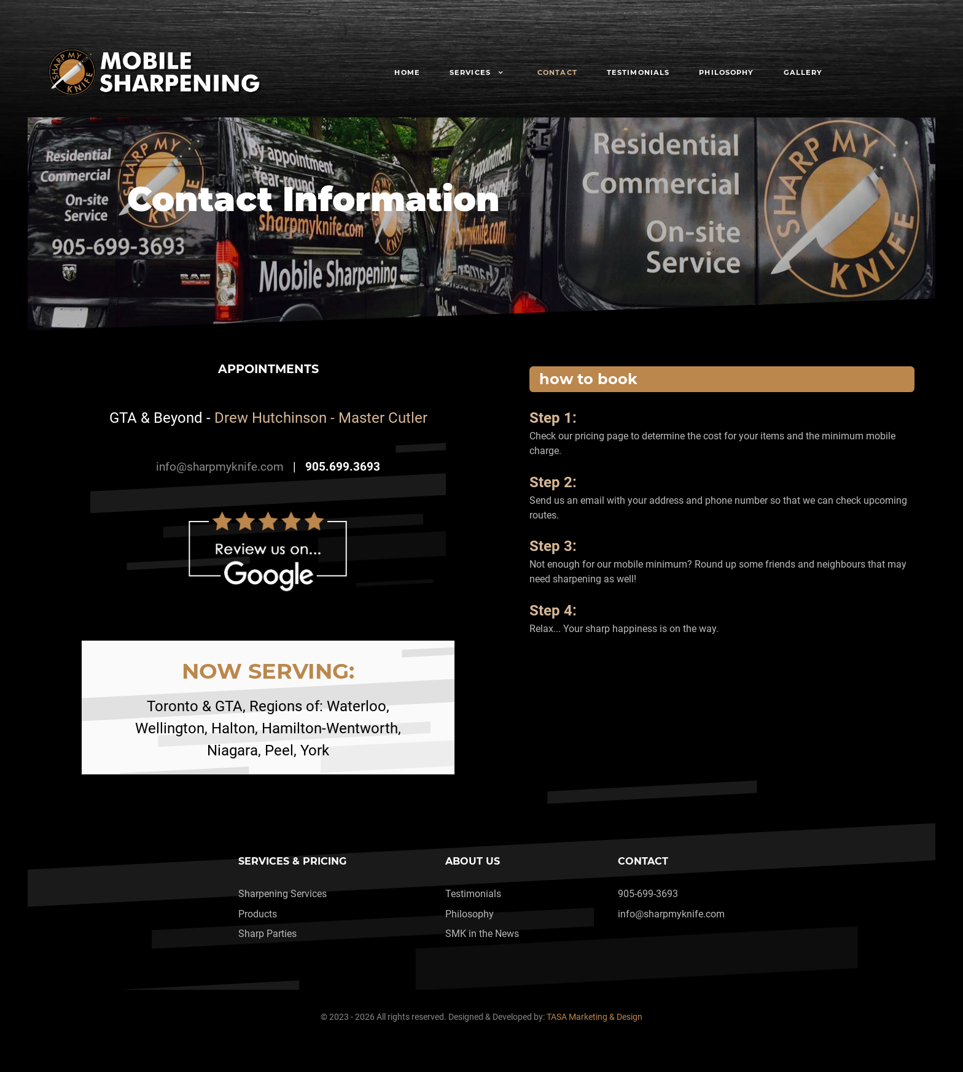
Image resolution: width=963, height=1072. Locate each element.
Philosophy (469, 914)
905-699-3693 (648, 894)
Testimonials (473, 894)
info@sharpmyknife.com (220, 467)
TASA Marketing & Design (594, 1017)
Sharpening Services (282, 894)
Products (257, 914)
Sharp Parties (267, 933)
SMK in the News (482, 933)
